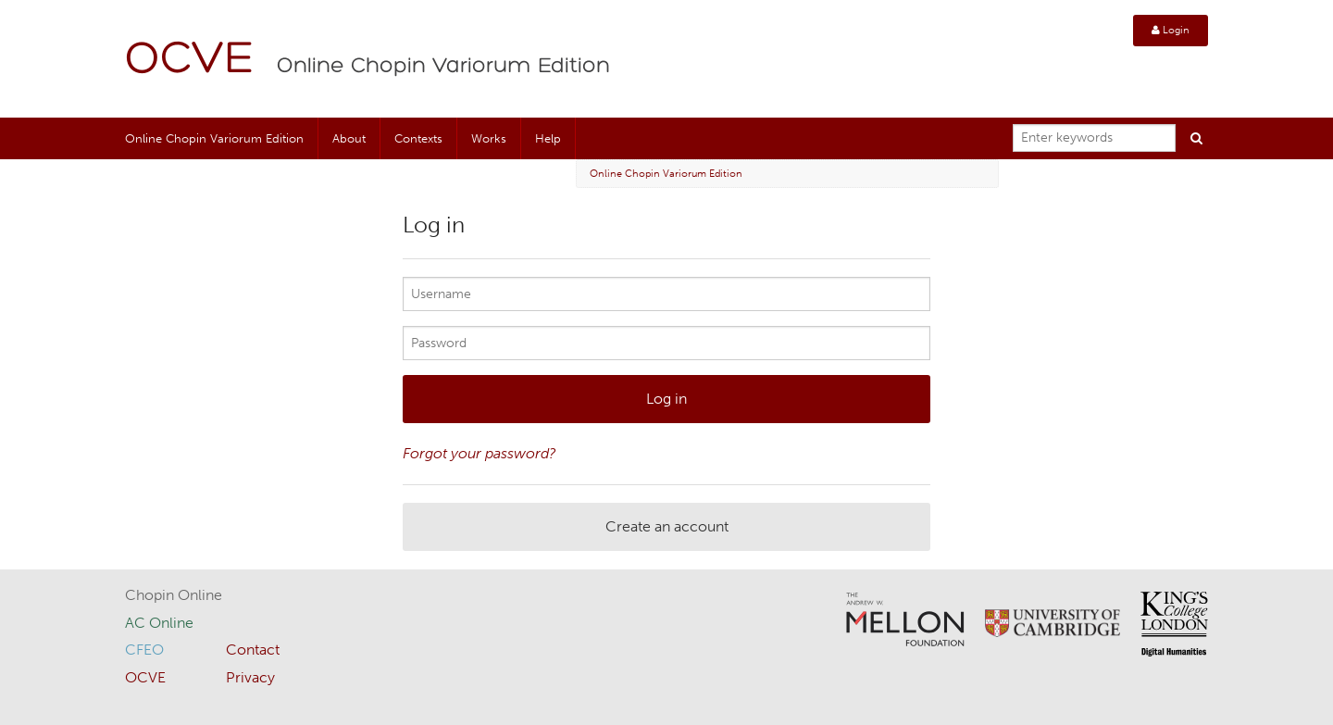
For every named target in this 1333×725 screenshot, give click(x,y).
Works (488, 138)
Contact (253, 649)
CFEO (144, 649)
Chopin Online (173, 595)
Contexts (418, 138)
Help (548, 138)
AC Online (159, 622)
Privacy (250, 677)
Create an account (667, 526)
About (349, 138)
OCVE (190, 60)
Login (1171, 30)
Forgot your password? (479, 453)
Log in (666, 398)
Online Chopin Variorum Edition (443, 67)
